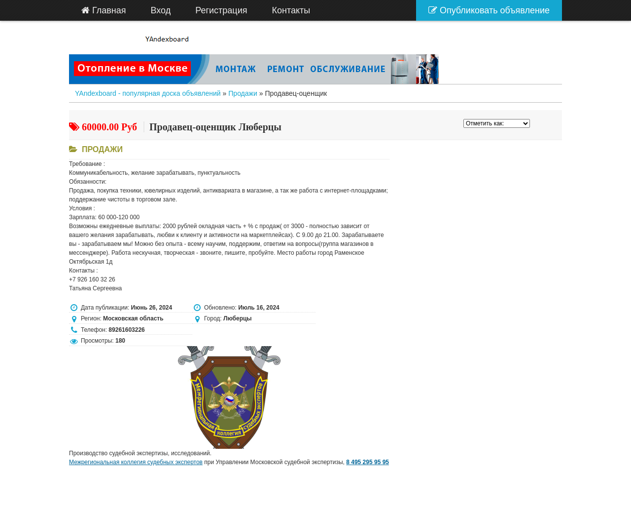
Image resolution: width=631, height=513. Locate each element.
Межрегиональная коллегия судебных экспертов (136, 462)
